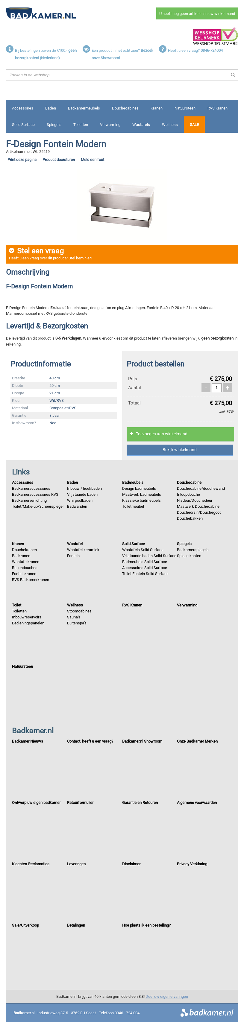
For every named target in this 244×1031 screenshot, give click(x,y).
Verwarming (110, 124)
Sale (194, 124)
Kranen (157, 108)
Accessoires (22, 108)
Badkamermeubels (84, 108)
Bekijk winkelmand (180, 449)
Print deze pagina (22, 159)
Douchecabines (125, 108)
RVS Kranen (217, 108)
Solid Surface (23, 124)
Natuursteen (185, 108)
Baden (50, 108)
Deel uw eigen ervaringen (167, 996)
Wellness (170, 124)
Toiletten (80, 124)
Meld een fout (92, 159)
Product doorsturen (59, 159)
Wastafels (141, 124)
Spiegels (54, 124)
